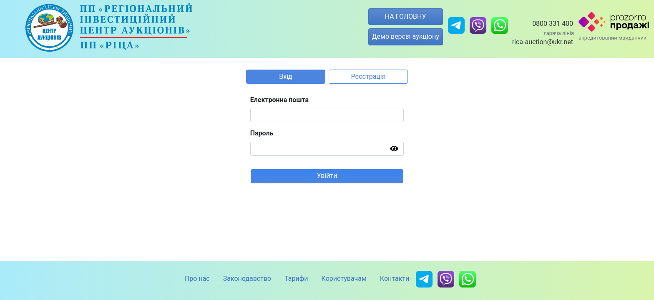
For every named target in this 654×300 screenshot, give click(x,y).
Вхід (285, 76)
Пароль (262, 133)
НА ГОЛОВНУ (405, 16)
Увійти (327, 176)
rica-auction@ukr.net (542, 42)
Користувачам (344, 278)
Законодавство (247, 278)
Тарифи (296, 278)
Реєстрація (368, 76)
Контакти (394, 278)
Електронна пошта (279, 100)
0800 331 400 (552, 24)
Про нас (197, 278)
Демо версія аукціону (405, 36)
